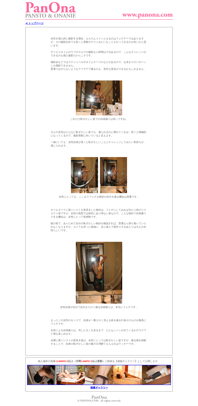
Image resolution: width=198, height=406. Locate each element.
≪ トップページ (34, 23)
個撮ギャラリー (99, 387)
